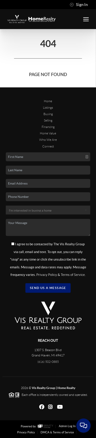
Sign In (79, 4)
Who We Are (48, 139)
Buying (48, 114)
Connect (48, 146)
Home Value (48, 133)
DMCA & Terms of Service (57, 432)
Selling (48, 120)
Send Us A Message (48, 288)
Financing (48, 127)
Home (48, 101)
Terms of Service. (73, 275)
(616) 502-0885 (48, 361)
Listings (48, 107)
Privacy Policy (46, 275)
